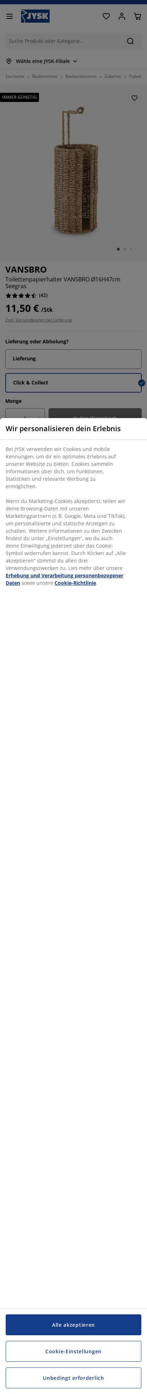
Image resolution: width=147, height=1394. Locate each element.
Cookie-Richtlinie (75, 582)
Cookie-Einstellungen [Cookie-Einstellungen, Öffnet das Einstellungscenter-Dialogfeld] (73, 1351)
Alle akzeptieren (73, 1324)
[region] (73, 906)
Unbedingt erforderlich (73, 1378)
